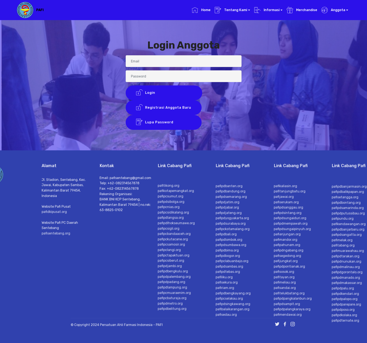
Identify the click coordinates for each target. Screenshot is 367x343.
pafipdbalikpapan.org (348, 268)
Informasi (266, 10)
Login (164, 93)
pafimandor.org (285, 313)
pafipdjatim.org (227, 275)
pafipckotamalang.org (233, 302)
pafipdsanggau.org (288, 280)
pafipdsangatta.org (347, 311)
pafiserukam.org (286, 275)
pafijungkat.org (286, 334)
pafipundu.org (343, 295)
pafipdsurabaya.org (231, 296)
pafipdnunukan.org (346, 337)
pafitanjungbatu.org (290, 264)
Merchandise (302, 10)
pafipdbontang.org (346, 278)
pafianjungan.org (287, 307)
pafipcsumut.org (170, 266)
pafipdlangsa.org (171, 288)
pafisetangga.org (345, 273)
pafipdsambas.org (229, 339)
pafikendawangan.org (349, 300)
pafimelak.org (342, 316)
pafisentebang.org (56, 265)
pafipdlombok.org (229, 313)
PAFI (40, 10)
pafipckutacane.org (173, 309)
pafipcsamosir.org (171, 315)
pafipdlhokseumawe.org (176, 293)
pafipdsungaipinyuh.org (292, 302)
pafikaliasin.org (285, 259)
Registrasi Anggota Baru (163, 108)
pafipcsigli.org (168, 298)
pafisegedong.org (287, 329)
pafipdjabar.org (227, 280)
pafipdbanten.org (229, 259)
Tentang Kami (231, 10)
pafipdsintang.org (288, 286)
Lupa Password (163, 123)
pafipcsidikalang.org (173, 282)
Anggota (333, 10)
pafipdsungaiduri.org (290, 291)
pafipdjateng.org (229, 286)
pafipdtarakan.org (345, 332)
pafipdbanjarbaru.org (348, 305)
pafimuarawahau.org (348, 327)
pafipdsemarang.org (231, 270)
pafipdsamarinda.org (348, 284)
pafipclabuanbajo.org (232, 334)
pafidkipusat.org (54, 244)
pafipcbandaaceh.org (174, 304)
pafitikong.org (168, 256)
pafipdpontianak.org (289, 339)
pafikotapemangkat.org (176, 261)
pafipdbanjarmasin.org (349, 262)
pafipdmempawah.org (291, 296)
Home (201, 10)
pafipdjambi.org (170, 336)
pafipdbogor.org (228, 329)
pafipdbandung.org (231, 264)
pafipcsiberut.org (171, 331)
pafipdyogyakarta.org (232, 291)
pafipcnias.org (169, 277)
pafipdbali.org (226, 307)
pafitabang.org (343, 321)
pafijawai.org (284, 270)
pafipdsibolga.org (171, 272)
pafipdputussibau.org (348, 289)
